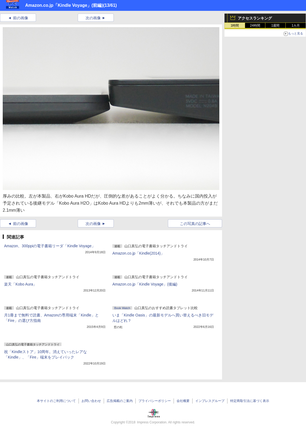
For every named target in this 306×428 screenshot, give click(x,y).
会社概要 (183, 401)
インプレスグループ (209, 401)
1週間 (275, 25)
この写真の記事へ (195, 223)
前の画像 (20, 18)
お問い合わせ (91, 401)
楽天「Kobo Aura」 (20, 284)
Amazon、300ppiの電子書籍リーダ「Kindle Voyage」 (49, 246)
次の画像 (93, 18)
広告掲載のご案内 (120, 401)
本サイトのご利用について (56, 401)
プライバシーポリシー (154, 401)
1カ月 (296, 25)
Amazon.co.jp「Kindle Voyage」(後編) (144, 284)
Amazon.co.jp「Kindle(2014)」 (138, 253)
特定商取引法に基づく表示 (249, 401)
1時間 (235, 25)
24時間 (255, 25)
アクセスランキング (255, 18)
